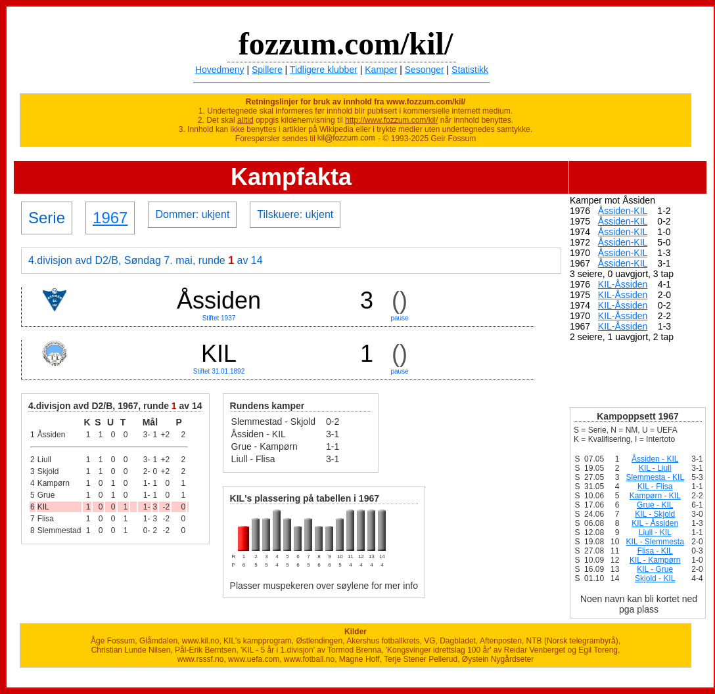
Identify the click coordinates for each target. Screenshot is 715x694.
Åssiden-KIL (622, 211)
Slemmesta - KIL (655, 477)
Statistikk (469, 69)
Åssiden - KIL (655, 459)
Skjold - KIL (655, 578)
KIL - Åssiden (655, 523)
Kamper (381, 69)
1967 (110, 218)
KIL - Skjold (655, 514)
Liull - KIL (655, 532)
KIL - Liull (655, 468)
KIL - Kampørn (655, 560)
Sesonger (424, 69)
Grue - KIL (655, 505)
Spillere (267, 69)
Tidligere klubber (324, 69)
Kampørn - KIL (655, 495)
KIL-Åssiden (622, 284)
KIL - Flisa (655, 486)
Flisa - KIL (655, 550)
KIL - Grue (655, 569)
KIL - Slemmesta (655, 541)
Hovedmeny (219, 69)
